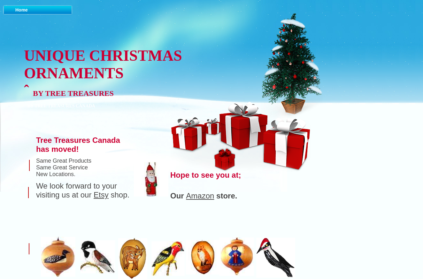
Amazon (200, 195)
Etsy (101, 194)
